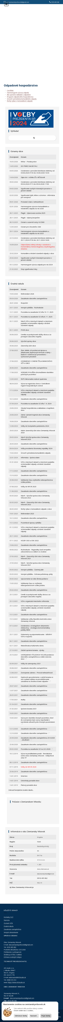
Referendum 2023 (27, 514)
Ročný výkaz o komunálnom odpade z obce (36, 509)
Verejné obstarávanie (11, 932)
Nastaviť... (34, 1016)
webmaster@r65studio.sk (17, 977)
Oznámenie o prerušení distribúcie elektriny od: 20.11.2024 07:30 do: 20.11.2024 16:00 (38, 239)
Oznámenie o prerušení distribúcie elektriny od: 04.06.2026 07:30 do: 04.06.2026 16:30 (38, 172)
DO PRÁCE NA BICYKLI (29, 166)
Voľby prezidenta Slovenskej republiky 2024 (36, 448)
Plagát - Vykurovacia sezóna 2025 (33, 213)
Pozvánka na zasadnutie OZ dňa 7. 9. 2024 (36, 403)
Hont (39, 842)
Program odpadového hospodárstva (20, 97)
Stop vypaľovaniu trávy (29, 269)
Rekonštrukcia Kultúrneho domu (32, 646)
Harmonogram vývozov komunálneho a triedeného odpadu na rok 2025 (35, 232)
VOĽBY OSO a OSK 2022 (30, 540)
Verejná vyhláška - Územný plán (32, 570)
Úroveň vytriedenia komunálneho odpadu (22, 99)
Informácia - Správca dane (30, 457)
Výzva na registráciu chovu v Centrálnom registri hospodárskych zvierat (35, 384)
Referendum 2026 (27, 294)
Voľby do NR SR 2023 (28, 486)
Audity (23, 700)
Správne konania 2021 (29, 709)
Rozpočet (24, 303)
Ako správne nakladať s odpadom (19, 95)
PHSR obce (25, 330)
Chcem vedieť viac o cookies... (24, 1011)
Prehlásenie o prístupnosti (12, 952)
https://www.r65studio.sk (16, 982)
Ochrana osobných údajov (13, 957)
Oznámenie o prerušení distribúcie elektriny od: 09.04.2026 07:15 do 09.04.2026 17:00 (38, 183)
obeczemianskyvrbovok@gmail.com (17, 2)
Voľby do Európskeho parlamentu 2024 (35, 426)
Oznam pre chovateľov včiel (31, 227)
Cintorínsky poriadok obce (30, 781)
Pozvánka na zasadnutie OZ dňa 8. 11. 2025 (36, 317)
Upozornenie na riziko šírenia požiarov (34, 579)
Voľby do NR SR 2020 (28, 767)
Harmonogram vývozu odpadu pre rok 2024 (37, 265)
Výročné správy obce (28, 341)
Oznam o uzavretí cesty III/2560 (32, 222)
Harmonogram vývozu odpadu (18, 92)
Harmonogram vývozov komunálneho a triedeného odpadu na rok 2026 (35, 207)
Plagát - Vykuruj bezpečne (30, 218)
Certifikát (10, 90)
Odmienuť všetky (21, 1016)
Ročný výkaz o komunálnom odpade (20, 101)
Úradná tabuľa (8, 926)
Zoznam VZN (8, 923)
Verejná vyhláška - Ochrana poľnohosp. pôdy (37, 574)
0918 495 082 (55, 2)
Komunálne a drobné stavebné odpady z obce (37, 253)
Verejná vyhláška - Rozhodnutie (32, 308)
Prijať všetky (45, 1016)
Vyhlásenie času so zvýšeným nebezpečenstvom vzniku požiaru (33, 584)
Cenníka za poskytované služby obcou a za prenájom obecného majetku (36, 335)
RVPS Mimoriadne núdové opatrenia (34, 379)
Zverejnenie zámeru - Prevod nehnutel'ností (37, 673)
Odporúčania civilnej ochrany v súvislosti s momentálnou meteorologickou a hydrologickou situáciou (38, 247)
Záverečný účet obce (28, 346)
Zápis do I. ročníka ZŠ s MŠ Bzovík (33, 177)
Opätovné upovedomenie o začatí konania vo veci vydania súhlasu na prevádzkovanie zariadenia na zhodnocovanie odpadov (37, 679)
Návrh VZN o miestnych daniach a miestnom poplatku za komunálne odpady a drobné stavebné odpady (36, 323)
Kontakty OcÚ (8, 917)
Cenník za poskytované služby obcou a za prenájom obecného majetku (35, 595)
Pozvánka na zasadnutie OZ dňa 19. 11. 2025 (37, 312)
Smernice (24, 776)
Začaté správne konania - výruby (32, 650)
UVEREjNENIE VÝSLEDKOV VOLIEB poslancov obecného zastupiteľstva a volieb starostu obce (37, 657)
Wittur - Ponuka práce (29, 162)
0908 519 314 (11, 980)
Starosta (7, 920)
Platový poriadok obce (29, 785)
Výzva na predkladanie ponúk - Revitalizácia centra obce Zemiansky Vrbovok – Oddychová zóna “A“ (37, 755)
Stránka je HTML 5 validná (13, 955)
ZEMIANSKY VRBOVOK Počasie (33, 813)
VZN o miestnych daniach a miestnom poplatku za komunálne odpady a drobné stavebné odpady (37, 392)
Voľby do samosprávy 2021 (31, 663)
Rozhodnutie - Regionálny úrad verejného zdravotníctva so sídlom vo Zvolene (36, 551)
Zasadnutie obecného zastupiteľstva (34, 298)
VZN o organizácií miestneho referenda (35, 601)
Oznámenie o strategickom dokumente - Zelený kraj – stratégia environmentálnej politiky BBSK (35, 628)
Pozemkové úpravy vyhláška (31, 523)
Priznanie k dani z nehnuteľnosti (32, 202)
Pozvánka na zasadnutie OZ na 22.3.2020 (36, 749)
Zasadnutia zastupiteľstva (12, 929)
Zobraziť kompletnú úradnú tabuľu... (21, 790)
